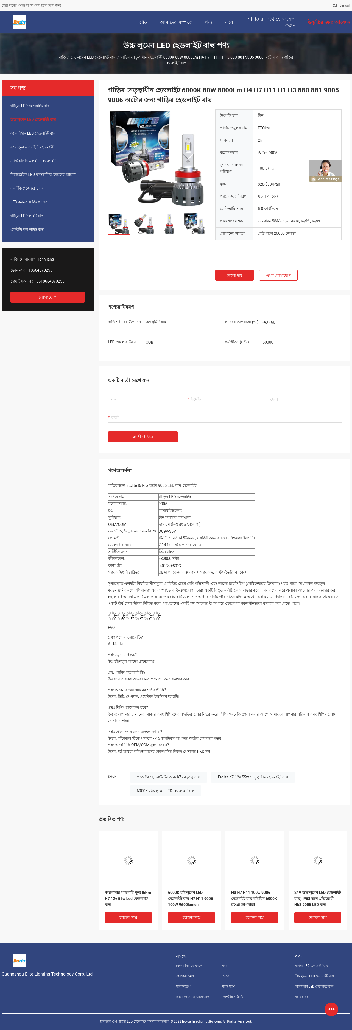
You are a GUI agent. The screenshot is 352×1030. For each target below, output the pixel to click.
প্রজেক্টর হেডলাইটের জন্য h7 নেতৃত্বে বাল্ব (168, 777)
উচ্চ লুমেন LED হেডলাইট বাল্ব (93, 57)
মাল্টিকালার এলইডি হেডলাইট (33, 161)
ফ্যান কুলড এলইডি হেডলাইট (32, 147)
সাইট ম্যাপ (228, 986)
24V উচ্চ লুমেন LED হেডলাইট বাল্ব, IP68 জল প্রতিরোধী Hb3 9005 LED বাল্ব (317, 898)
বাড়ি (62, 57)
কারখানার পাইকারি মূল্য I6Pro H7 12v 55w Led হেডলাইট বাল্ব (128, 898)
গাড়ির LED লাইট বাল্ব (27, 216)
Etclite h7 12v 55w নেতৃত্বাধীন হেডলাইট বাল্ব (253, 777)
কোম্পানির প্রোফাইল (189, 966)
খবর (225, 966)
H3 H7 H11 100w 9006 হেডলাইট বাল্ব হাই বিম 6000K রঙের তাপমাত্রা (254, 898)
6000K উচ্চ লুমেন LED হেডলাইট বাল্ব (165, 791)
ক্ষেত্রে (226, 976)
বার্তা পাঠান (143, 437)
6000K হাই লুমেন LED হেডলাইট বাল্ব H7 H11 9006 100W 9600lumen (190, 898)
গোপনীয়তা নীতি (232, 997)
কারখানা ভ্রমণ (185, 976)
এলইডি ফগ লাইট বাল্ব (27, 229)
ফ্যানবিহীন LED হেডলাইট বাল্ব (33, 133)
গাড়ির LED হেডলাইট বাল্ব (30, 106)
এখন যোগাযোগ (278, 275)
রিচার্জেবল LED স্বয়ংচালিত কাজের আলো (43, 174)
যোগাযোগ (48, 297)
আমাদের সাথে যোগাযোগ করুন (194, 997)
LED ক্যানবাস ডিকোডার (29, 202)
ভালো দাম (234, 275)
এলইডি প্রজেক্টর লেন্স (27, 188)
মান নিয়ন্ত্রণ (183, 986)
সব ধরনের (302, 997)
